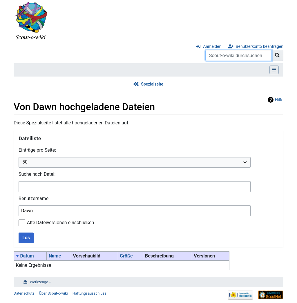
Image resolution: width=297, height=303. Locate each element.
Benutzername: (34, 198)
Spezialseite (152, 84)
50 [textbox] (25, 162)
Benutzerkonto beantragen (259, 46)
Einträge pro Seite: (37, 150)
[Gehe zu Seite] (277, 55)
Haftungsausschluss (89, 293)
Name (55, 256)
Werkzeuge (39, 282)
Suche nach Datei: (37, 174)
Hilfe (279, 99)
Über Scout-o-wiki (53, 293)
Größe (126, 256)
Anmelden (212, 46)
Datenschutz (24, 293)
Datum (27, 256)
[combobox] (135, 162)
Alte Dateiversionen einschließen (60, 222)
